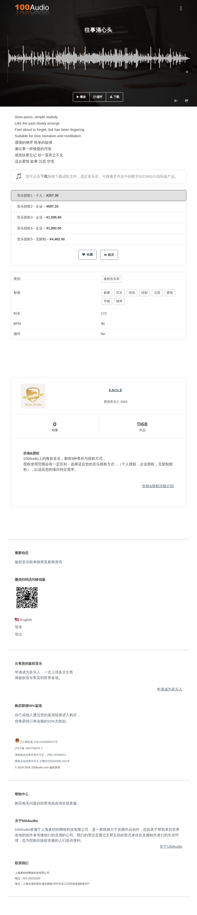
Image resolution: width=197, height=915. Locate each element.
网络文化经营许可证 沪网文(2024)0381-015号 (42, 761)
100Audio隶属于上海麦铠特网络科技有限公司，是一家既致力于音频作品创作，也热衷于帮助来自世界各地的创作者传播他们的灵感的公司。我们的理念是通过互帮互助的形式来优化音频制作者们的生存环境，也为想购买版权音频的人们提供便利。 (97, 834)
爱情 (170, 292)
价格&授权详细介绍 (158, 486)
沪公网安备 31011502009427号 (39, 741)
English (23, 620)
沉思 (157, 292)
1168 (142, 424)
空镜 (107, 301)
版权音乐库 (112, 279)
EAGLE (115, 390)
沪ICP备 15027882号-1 (29, 748)
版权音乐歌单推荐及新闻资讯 (38, 562)
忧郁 (144, 292)
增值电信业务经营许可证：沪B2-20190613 (40, 754)
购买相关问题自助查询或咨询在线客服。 (47, 803)
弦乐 (119, 292)
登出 (18, 634)
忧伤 (132, 292)
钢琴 (119, 301)
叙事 (107, 292)
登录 (18, 627)
